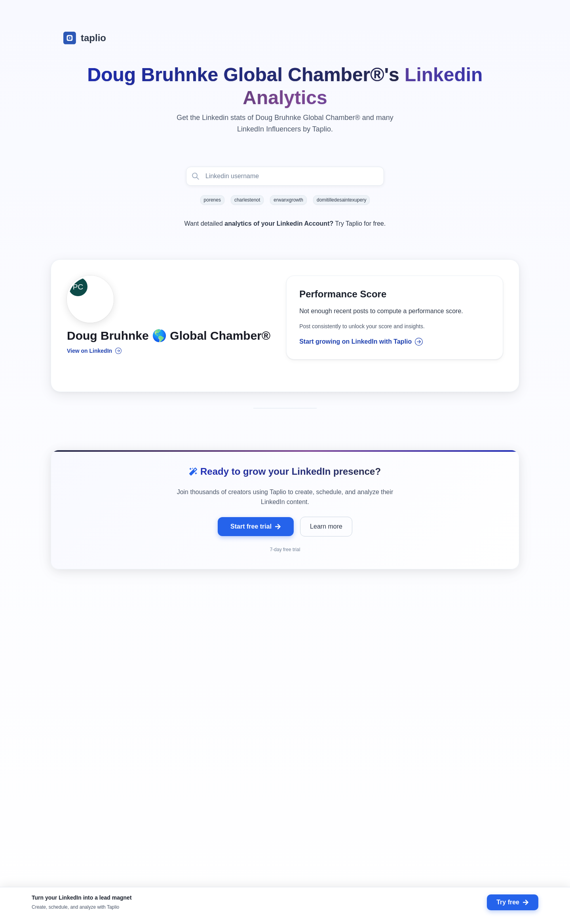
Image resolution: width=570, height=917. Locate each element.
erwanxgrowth (288, 200)
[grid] (285, 763)
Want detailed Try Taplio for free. (285, 223)
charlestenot (247, 200)
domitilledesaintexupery (341, 200)
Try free (512, 902)
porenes (212, 200)
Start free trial (255, 527)
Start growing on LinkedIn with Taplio (361, 342)
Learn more (326, 527)
